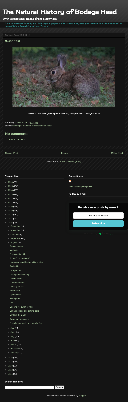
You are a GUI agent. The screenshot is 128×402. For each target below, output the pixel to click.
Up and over (15, 294)
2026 (10, 182)
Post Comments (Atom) (70, 161)
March (14, 344)
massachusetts (39, 126)
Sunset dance (16, 246)
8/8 (11, 303)
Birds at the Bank (18, 315)
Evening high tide (18, 254)
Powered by (98, 233)
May (13, 336)
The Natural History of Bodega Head (60, 11)
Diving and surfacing (19, 274)
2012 (10, 370)
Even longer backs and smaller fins (26, 323)
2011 (10, 374)
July (13, 328)
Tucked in (14, 266)
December (16, 226)
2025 (10, 186)
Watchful (14, 250)
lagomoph (17, 126)
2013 (10, 366)
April (13, 340)
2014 (10, 361)
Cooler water (16, 278)
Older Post (117, 153)
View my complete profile (80, 186)
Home (64, 153)
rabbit (49, 126)
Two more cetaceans (19, 319)
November (16, 230)
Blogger (82, 395)
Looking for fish (17, 286)
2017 (10, 218)
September (16, 238)
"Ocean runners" (17, 282)
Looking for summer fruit (21, 307)
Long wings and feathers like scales (26, 262)
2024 (10, 190)
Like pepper (15, 270)
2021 (10, 202)
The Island (15, 290)
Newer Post (11, 153)
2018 (10, 214)
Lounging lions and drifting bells (24, 311)
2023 (10, 194)
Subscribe (98, 223)
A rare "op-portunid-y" (20, 258)
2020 (10, 206)
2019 (10, 210)
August (14, 242)
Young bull (15, 298)
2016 (10, 222)
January (15, 352)
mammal (27, 126)
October (15, 234)
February (15, 348)
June (13, 332)
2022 (10, 198)
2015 (10, 357)
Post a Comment (17, 139)
